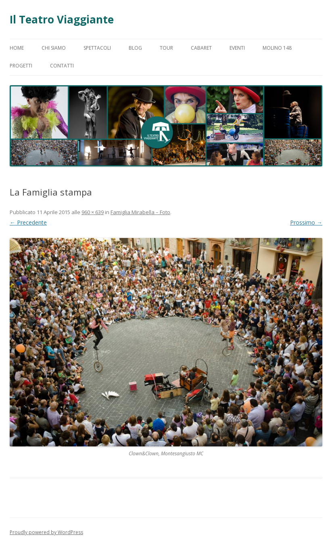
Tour (166, 47)
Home (17, 47)
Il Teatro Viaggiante (62, 19)
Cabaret (201, 47)
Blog (135, 47)
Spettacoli (97, 47)
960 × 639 (92, 212)
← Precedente (28, 222)
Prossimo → (306, 222)
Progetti (21, 65)
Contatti (62, 65)
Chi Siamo (54, 47)
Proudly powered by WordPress (46, 532)
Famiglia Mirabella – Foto (140, 212)
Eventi (237, 47)
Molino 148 (277, 47)
